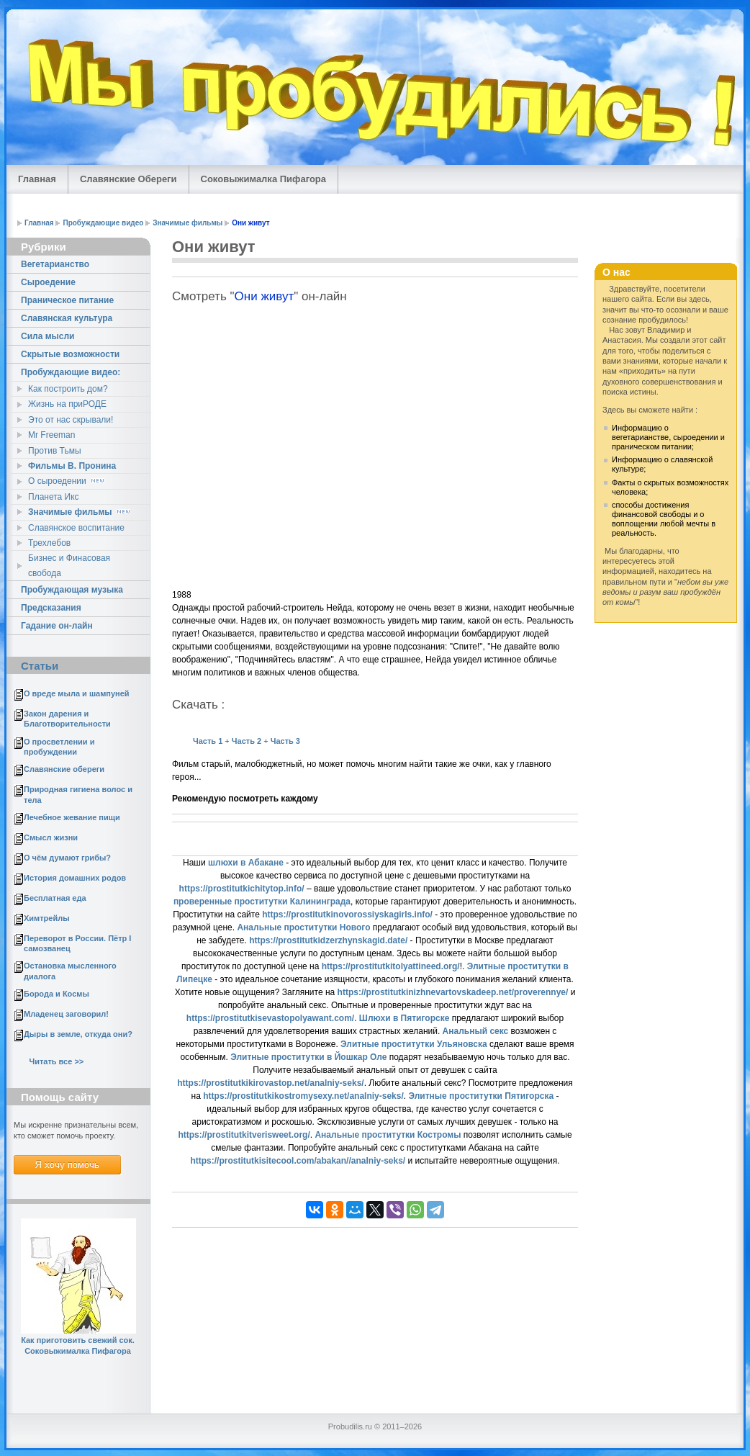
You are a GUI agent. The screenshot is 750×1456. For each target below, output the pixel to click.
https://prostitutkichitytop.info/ (241, 889)
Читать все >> (56, 1061)
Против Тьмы (54, 451)
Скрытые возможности (70, 354)
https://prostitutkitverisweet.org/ (244, 1135)
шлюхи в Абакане (246, 863)
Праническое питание (67, 300)
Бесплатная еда (55, 898)
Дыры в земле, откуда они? (78, 1034)
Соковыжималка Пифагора (263, 179)
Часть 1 (207, 741)
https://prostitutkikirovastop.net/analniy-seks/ (270, 1083)
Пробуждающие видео (103, 223)
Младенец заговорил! (66, 1014)
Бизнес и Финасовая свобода (69, 565)
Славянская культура (66, 318)
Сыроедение (48, 282)
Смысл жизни (51, 837)
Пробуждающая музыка (72, 590)
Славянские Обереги (128, 179)
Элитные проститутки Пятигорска (481, 1096)
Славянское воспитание (76, 528)
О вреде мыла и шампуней (77, 693)
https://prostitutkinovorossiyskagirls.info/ (347, 914)
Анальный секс (476, 1031)
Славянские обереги (64, 769)
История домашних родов (75, 877)
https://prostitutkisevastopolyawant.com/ (270, 1018)
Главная (37, 179)
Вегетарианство (55, 264)
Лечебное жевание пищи (72, 817)
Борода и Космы (56, 993)
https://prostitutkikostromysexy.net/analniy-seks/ (303, 1096)
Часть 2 (246, 741)
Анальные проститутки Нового (303, 927)
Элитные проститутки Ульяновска (413, 1044)
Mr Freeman (51, 435)
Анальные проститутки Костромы (388, 1135)
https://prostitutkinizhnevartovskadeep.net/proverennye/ (453, 992)
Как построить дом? (68, 389)
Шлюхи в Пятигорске (404, 1018)
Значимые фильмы (187, 223)
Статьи (39, 666)
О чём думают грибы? (67, 857)
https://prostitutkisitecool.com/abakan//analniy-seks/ (297, 1161)
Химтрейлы (47, 918)
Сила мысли (47, 336)
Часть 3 (284, 741)
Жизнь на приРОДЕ (67, 404)
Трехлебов (49, 543)
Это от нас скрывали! (70, 420)
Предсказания (51, 608)
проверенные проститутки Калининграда (262, 901)
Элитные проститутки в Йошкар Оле (308, 1057)
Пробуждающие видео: (70, 372)
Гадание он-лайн (57, 626)
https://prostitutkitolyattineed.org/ (391, 966)
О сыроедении (67, 481)
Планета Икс (53, 497)
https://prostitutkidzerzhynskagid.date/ (328, 940)
